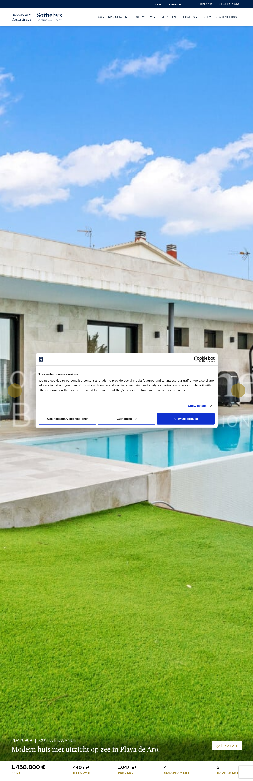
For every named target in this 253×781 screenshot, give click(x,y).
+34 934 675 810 (228, 4)
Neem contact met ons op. (222, 17)
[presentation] (15, 390)
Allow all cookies (186, 418)
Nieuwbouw (145, 17)
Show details (197, 405)
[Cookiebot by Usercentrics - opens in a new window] (197, 359)
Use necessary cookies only (67, 418)
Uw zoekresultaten (114, 17)
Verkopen (168, 17)
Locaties (189, 17)
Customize (126, 418)
